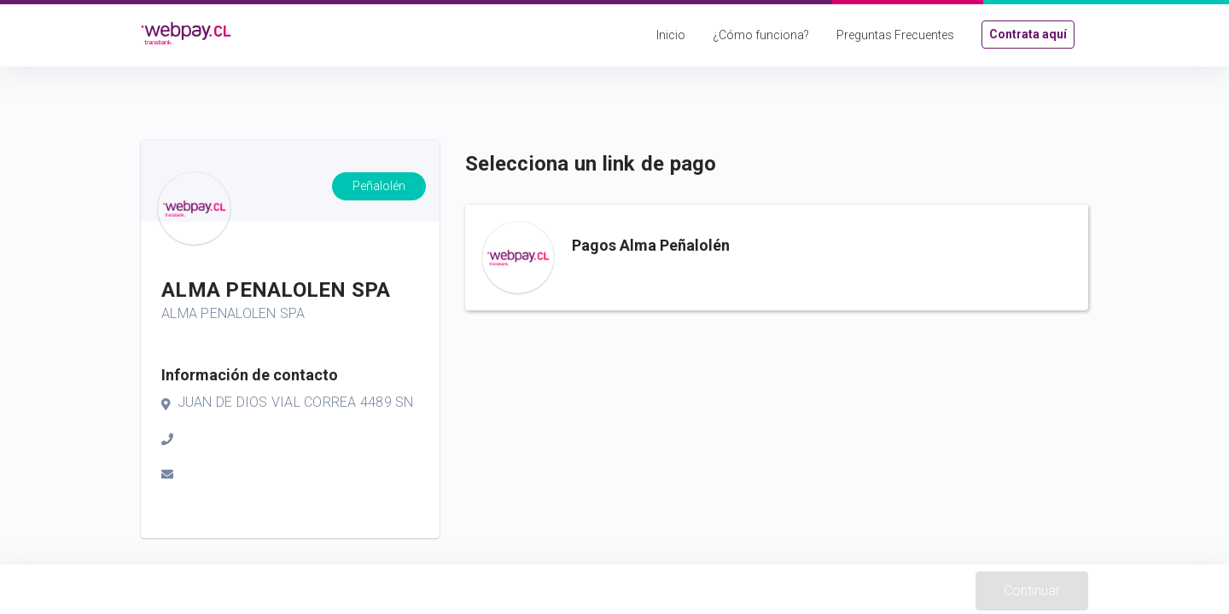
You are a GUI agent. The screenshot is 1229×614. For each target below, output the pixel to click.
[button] (776, 257)
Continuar (1032, 590)
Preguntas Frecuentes (895, 35)
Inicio (670, 35)
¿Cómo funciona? (761, 35)
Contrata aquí (1028, 34)
